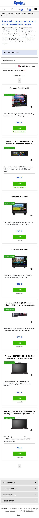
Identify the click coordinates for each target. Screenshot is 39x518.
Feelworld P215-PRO (19, 250)
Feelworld (10, 13)
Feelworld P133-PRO (19, 196)
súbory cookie (10, 511)
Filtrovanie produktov (11, 52)
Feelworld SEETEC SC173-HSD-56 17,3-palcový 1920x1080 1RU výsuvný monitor (19, 412)
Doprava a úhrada (9, 489)
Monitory (17, 13)
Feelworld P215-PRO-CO (19, 88)
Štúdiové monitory (27, 13)
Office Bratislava (9, 495)
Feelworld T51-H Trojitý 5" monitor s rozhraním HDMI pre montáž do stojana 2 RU (19, 304)
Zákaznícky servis (9, 483)
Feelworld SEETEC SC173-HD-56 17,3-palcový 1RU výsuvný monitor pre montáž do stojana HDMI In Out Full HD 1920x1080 (19, 357)
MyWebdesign (29, 511)
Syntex (3, 13)
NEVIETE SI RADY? (8, 501)
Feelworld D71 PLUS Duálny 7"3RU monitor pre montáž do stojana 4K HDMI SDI (19, 142)
